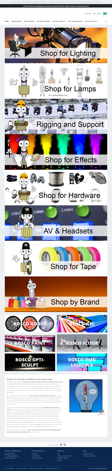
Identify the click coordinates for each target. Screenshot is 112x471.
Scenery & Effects (58, 21)
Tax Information (36, 456)
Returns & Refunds (10, 458)
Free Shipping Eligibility (11, 456)
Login (94, 13)
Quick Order (88, 13)
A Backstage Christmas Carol (53, 468)
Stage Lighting (29, 21)
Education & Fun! (91, 21)
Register (99, 13)
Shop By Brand (16, 21)
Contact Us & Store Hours (64, 456)
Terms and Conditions (89, 456)
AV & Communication (75, 21)
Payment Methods (37, 458)
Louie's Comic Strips (21, 468)
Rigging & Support (43, 21)
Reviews (59, 460)
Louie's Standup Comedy (36, 468)
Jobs (58, 454)
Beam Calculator (9, 468)
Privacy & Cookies (88, 454)
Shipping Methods (10, 454)
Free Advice (35, 454)
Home (7, 21)
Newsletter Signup (62, 458)
